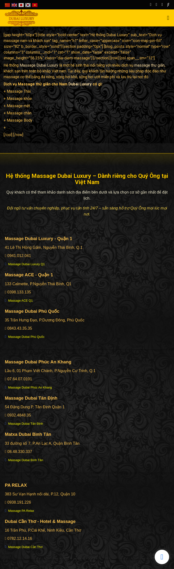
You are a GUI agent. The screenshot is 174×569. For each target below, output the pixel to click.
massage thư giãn (149, 65)
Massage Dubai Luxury (39, 65)
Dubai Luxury (80, 84)
